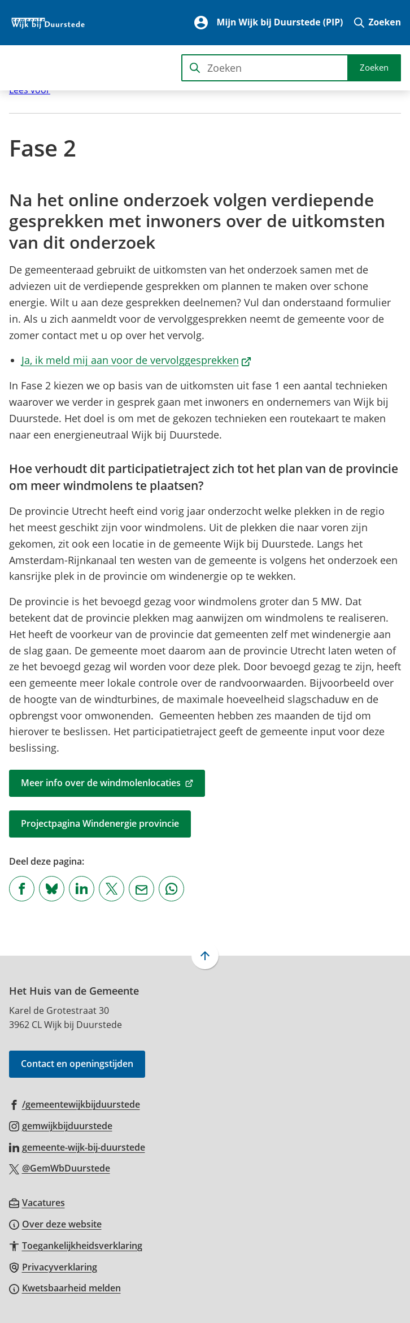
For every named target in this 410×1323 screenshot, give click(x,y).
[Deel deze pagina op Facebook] (21, 888)
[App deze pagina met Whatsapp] (171, 888)
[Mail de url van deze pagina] (141, 888)
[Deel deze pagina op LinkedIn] (81, 888)
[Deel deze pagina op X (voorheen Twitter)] (111, 888)
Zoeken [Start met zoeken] (374, 67)
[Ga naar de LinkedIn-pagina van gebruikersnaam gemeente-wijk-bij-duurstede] (77, 1146)
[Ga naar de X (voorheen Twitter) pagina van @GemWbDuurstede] (59, 1167)
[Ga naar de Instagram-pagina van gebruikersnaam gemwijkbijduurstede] (60, 1125)
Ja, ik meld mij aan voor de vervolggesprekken (136, 360)
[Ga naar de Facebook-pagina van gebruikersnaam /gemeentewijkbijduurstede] (74, 1104)
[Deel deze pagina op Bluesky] (51, 888)
